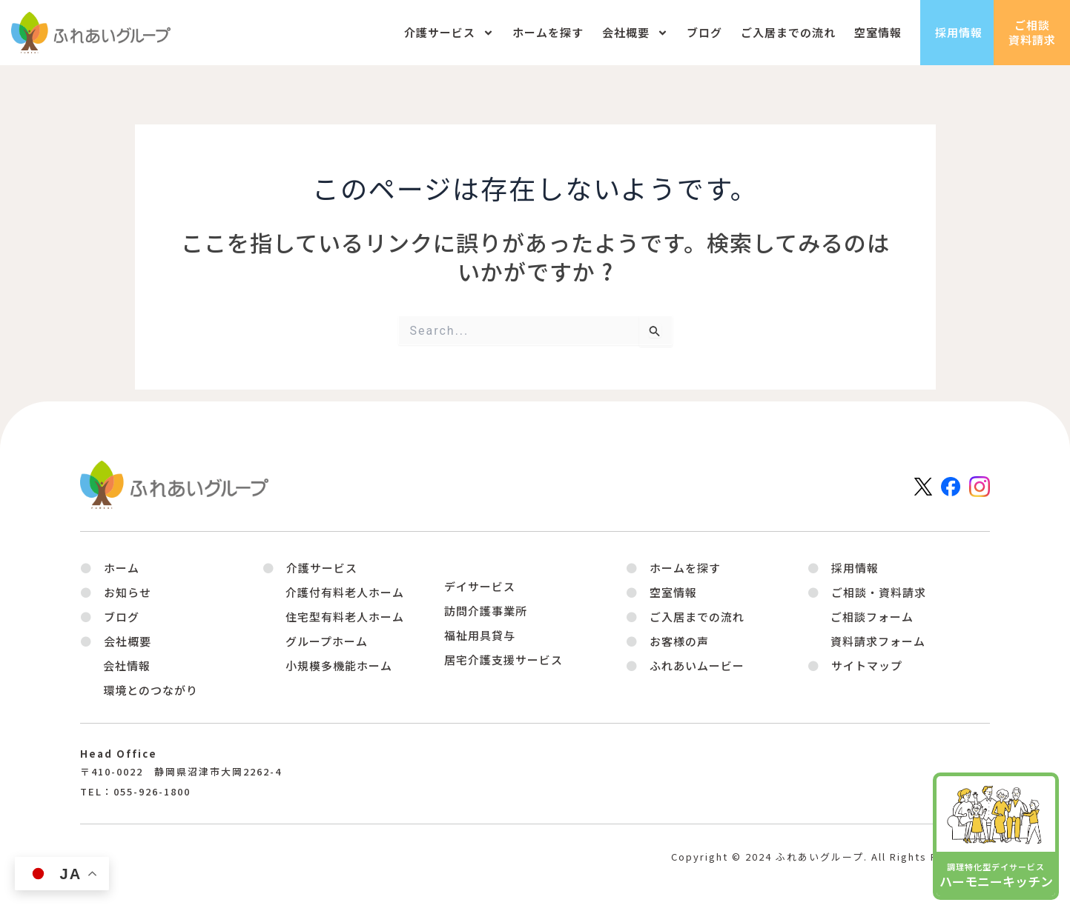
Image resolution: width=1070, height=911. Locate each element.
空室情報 (878, 32)
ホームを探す (548, 32)
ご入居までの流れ (788, 32)
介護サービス (449, 33)
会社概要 (635, 33)
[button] (115, 641)
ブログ (704, 32)
